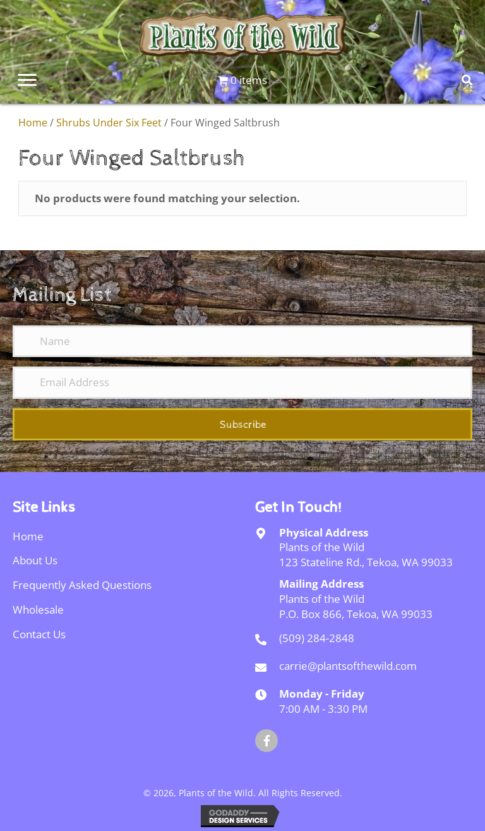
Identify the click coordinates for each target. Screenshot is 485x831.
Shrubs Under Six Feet (109, 123)
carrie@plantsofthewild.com (348, 665)
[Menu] (27, 80)
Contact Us (39, 634)
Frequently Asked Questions (82, 585)
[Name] (242, 341)
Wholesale (38, 609)
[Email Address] (242, 382)
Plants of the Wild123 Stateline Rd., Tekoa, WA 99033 (366, 554)
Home (32, 123)
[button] (242, 424)
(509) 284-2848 (316, 638)
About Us (35, 560)
